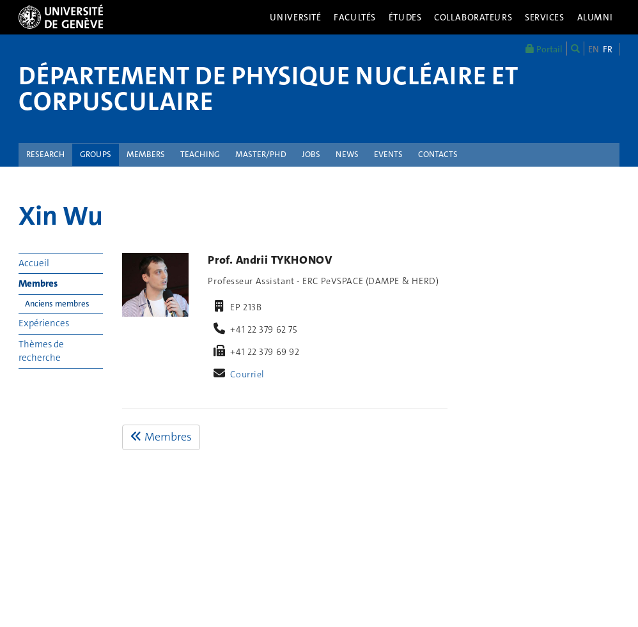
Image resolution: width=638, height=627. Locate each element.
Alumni (595, 17)
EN (593, 49)
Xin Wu (61, 216)
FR (607, 49)
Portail (544, 48)
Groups (95, 154)
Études (405, 17)
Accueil (34, 263)
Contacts (438, 154)
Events (388, 154)
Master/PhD (260, 154)
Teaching (200, 154)
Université (296, 17)
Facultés (355, 17)
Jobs (311, 154)
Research (45, 154)
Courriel (247, 374)
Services (544, 17)
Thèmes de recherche (41, 351)
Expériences (44, 323)
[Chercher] (575, 49)
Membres (38, 283)
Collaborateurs (473, 17)
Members (146, 154)
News (347, 154)
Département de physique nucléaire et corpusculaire (268, 88)
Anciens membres (57, 303)
